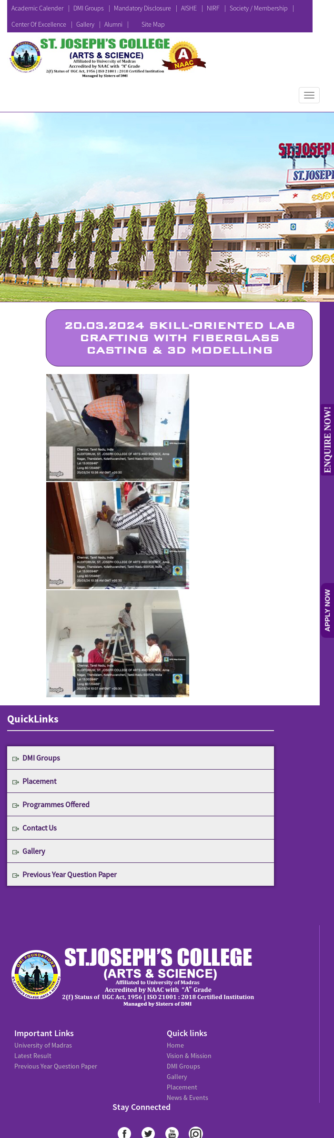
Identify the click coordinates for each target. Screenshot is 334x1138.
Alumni (113, 24)
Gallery (85, 24)
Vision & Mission (189, 1055)
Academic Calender (37, 8)
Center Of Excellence (38, 24)
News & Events (187, 1097)
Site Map (153, 24)
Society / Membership (259, 8)
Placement (39, 781)
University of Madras (43, 1045)
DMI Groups (88, 8)
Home (175, 1045)
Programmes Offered (56, 804)
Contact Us (39, 827)
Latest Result (32, 1055)
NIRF (213, 8)
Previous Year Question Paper (69, 874)
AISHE (189, 8)
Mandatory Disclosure (142, 8)
